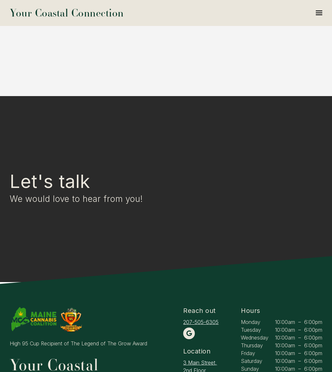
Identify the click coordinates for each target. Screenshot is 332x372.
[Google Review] (189, 333)
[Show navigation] (317, 13)
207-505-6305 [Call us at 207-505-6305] (201, 322)
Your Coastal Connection (67, 13)
